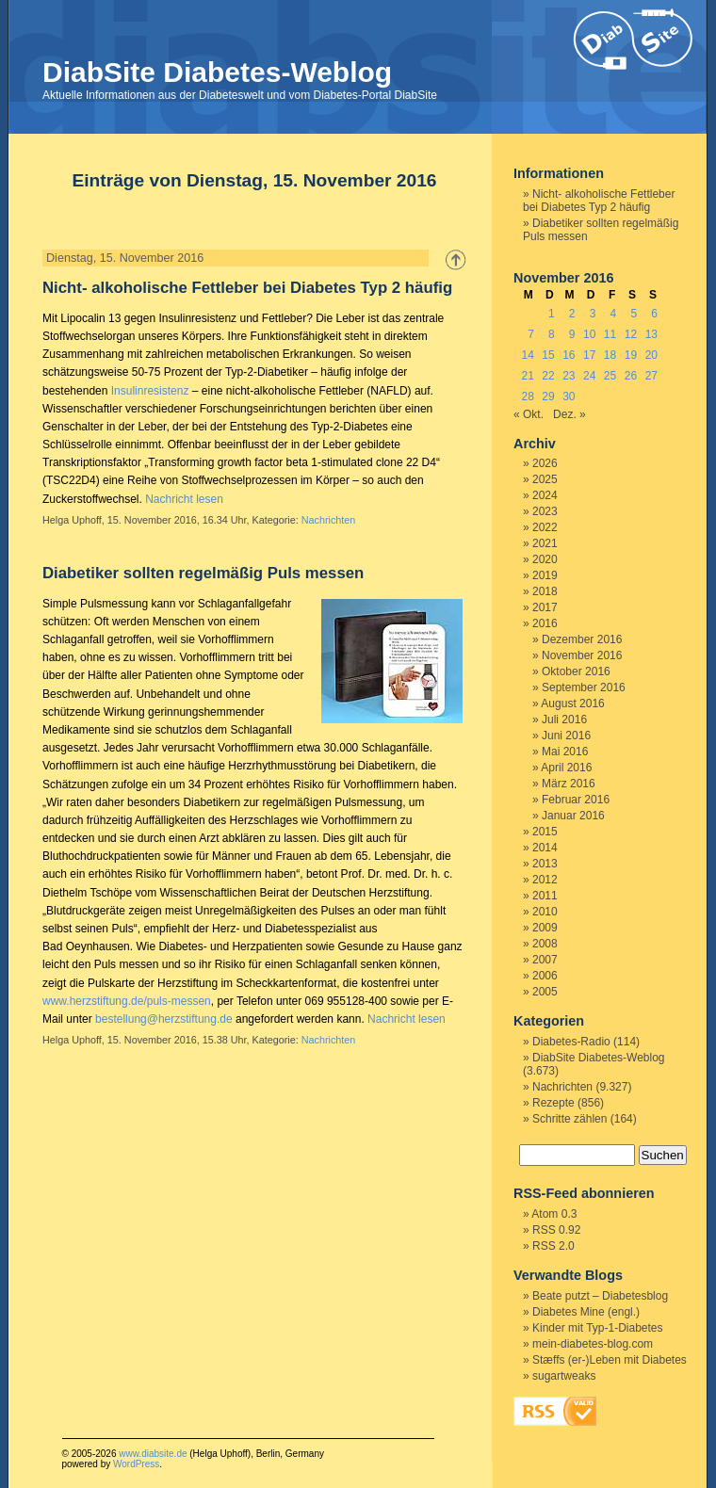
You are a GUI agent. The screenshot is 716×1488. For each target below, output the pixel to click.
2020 (545, 559)
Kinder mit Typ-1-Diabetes (597, 1327)
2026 (545, 463)
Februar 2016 (576, 799)
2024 (545, 495)
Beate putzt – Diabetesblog (600, 1295)
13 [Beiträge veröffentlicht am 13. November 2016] (651, 334)
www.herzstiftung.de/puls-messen (126, 1001)
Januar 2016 (573, 815)
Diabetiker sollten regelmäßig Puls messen (203, 573)
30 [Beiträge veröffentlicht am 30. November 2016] (568, 396)
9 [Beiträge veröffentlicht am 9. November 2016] (572, 334)
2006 (545, 975)
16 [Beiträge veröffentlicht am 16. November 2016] (568, 355)
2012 (545, 879)
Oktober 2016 (576, 671)
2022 (545, 527)
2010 (545, 911)
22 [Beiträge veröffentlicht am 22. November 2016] (548, 375)
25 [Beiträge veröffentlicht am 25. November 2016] (610, 375)
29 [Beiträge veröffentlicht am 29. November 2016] (548, 396)
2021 (545, 543)
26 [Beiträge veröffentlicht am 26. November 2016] (631, 375)
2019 (545, 575)
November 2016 (582, 655)
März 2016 (568, 783)
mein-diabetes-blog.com (592, 1344)
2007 (545, 959)
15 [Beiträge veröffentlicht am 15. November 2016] (548, 355)
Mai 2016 (565, 751)
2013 (545, 863)
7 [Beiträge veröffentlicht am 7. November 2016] (531, 334)
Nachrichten (328, 520)
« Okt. (528, 414)
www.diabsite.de (153, 1453)
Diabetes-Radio (571, 1041)
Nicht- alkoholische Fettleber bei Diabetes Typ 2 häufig (247, 288)
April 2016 (566, 767)
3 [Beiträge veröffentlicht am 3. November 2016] (593, 313)
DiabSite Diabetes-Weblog (217, 72)
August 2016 (572, 703)
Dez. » (569, 414)
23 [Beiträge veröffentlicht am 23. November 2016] (568, 375)
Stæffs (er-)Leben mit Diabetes (609, 1360)
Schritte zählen (569, 1118)
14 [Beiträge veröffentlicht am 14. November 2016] (527, 355)
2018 (545, 591)
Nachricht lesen (184, 499)
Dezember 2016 (582, 639)
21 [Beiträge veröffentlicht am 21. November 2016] (527, 375)
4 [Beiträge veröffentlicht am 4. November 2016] (613, 313)
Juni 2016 (566, 735)
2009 (545, 927)
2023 (545, 511)
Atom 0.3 (554, 1214)
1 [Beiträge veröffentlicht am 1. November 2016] (551, 313)
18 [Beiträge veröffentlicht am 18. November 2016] (610, 355)
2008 (545, 943)
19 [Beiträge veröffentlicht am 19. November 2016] (631, 355)
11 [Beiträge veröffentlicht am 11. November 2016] (610, 334)
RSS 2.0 (553, 1246)
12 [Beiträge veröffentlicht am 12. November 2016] (631, 334)
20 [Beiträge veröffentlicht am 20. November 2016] (651, 355)
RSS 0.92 (556, 1230)
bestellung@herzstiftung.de (164, 1019)
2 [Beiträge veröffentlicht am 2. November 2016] (572, 313)
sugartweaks (563, 1376)
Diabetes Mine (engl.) (586, 1311)
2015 (545, 831)
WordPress (136, 1464)
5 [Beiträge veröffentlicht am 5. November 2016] (633, 313)
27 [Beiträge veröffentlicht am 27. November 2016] (651, 375)
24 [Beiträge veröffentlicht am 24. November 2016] (589, 375)
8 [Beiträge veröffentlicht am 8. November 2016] (551, 334)
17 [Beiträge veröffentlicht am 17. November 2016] (589, 355)
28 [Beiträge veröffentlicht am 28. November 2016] (527, 396)
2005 (545, 991)
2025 (545, 479)
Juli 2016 (564, 719)
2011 (545, 895)
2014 (545, 847)
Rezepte (553, 1102)
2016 (545, 623)
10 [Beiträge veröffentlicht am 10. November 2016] (589, 334)
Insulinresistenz (150, 390)
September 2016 (584, 687)
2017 (545, 607)
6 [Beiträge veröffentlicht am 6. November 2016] (654, 313)
